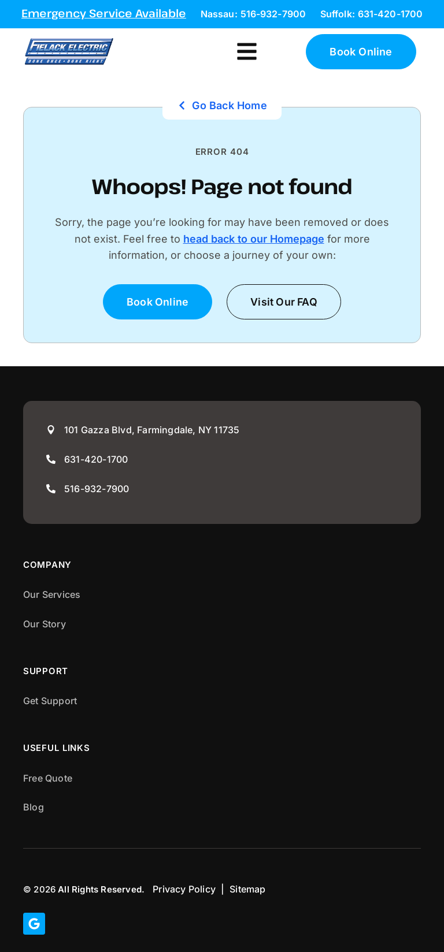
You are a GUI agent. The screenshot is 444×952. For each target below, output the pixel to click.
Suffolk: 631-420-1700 (371, 14)
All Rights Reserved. (101, 889)
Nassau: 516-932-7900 (253, 14)
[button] (247, 51)
